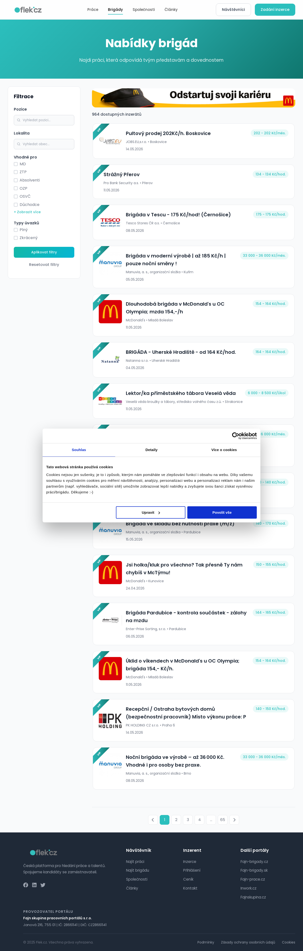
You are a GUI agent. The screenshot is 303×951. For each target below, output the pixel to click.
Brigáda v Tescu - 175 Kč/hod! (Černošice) (177, 214)
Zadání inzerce (275, 9)
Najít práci (135, 861)
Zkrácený (29, 238)
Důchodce (29, 204)
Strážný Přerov (121, 174)
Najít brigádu (137, 870)
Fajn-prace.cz (253, 879)
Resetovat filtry (44, 264)
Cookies (288, 942)
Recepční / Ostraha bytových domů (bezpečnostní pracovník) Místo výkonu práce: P (185, 713)
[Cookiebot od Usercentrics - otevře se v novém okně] (235, 435)
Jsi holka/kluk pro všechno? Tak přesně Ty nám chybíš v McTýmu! (183, 568)
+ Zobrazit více (27, 212)
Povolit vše (222, 512)
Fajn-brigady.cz (254, 861)
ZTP (23, 172)
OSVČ (25, 196)
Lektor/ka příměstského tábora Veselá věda (180, 393)
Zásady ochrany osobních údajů (248, 942)
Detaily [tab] (151, 450)
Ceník (188, 879)
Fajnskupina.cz (253, 897)
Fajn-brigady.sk (254, 870)
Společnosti (144, 9)
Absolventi (30, 180)
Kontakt (190, 888)
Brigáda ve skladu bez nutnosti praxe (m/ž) (179, 523)
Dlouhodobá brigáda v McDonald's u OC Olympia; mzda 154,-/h (186, 308)
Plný (24, 230)
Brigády (115, 9)
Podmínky (205, 942)
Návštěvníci (233, 9)
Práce (92, 9)
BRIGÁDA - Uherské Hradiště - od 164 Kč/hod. (180, 352)
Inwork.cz (249, 888)
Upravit (151, 512)
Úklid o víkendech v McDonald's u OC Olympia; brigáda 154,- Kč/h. (182, 664)
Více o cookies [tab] (224, 450)
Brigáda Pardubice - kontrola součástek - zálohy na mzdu (185, 616)
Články (171, 9)
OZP (23, 188)
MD (23, 164)
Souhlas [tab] (79, 450)
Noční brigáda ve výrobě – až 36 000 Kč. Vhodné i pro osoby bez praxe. (174, 761)
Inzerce (189, 861)
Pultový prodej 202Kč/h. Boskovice (167, 133)
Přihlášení (191, 870)
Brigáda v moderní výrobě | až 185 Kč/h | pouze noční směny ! (175, 259)
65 (222, 820)
